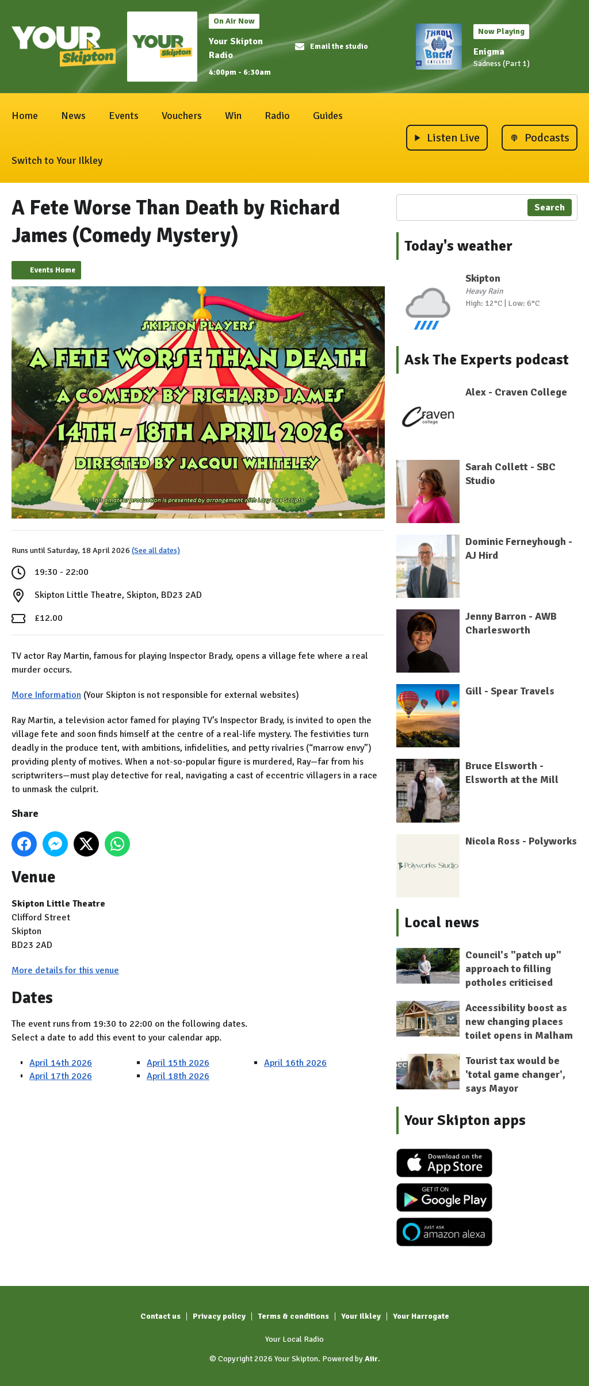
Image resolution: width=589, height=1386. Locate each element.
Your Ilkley (361, 1316)
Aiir (371, 1359)
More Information (46, 695)
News (73, 115)
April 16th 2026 (295, 1063)
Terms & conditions (293, 1316)
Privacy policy (219, 1316)
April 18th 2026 (178, 1076)
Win (233, 115)
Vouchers (182, 115)
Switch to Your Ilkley (57, 160)
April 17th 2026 (60, 1076)
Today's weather (458, 246)
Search (549, 207)
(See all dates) (156, 550)
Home (25, 115)
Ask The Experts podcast (486, 360)
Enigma (488, 51)
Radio (277, 115)
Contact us (160, 1316)
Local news (441, 922)
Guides (328, 115)
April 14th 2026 (60, 1063)
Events (124, 115)
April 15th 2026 (178, 1063)
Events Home (52, 270)
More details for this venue (65, 970)
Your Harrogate (421, 1316)
